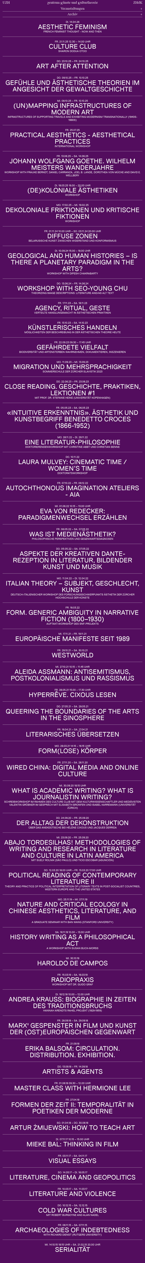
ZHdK (137, 3)
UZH (6, 3)
